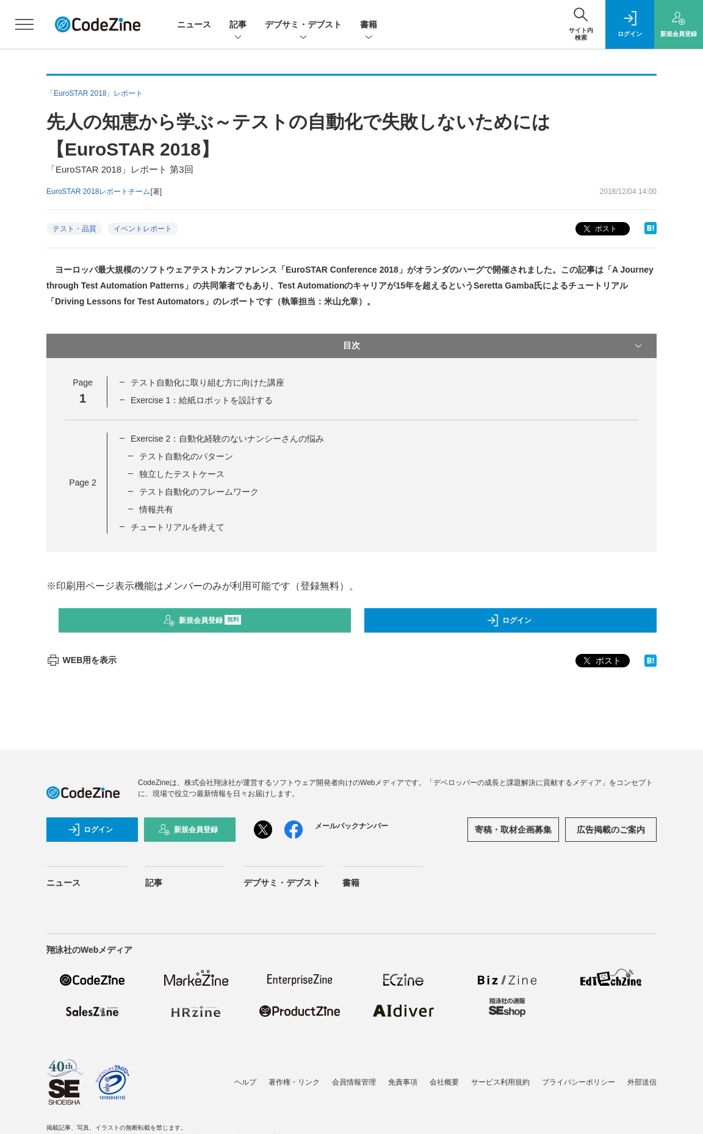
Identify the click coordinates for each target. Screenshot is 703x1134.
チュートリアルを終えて (178, 527)
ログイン (509, 620)
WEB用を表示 (81, 660)
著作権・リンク (294, 1082)
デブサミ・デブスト (303, 25)
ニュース (194, 24)
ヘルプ (245, 1082)
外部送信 (642, 1082)
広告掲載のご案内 (611, 829)
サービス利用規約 (500, 1082)
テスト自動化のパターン (186, 456)
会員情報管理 (354, 1082)
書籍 (368, 25)
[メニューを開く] (24, 24)
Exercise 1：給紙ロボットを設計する (202, 400)
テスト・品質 (74, 228)
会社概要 (444, 1082)
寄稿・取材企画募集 (513, 829)
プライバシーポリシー (578, 1082)
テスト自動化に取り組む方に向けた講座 (207, 382)
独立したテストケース (182, 474)
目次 (493, 346)
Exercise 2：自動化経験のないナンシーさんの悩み (227, 438)
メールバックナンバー (351, 826)
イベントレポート (143, 228)
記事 (238, 25)
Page (82, 482)
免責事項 (402, 1082)
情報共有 (156, 509)
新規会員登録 (202, 620)
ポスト (599, 229)
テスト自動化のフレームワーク (199, 492)
